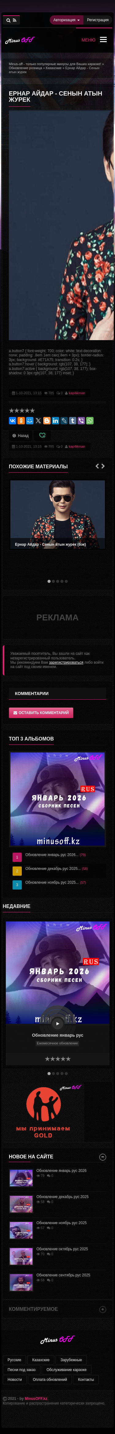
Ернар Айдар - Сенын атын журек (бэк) (50, 545)
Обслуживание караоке (66, 1370)
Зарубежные (71, 1360)
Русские (14, 1360)
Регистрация (98, 20)
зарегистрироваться (66, 662)
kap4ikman (77, 393)
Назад (21, 436)
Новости (15, 1379)
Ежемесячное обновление (57, 1043)
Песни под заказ (22, 1370)
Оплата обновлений (50, 1379)
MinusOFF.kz (36, 1399)
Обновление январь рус (57, 1035)
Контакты (86, 1379)
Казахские (40, 1360)
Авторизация (66, 20)
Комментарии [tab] (31, 693)
